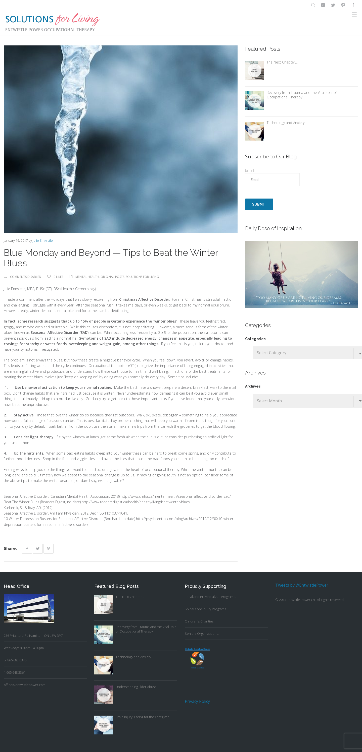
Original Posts (112, 277)
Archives (252, 386)
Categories (255, 339)
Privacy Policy (197, 701)
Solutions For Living (142, 277)
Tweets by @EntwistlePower (301, 585)
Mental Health (87, 277)
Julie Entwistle (43, 240)
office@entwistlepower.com (25, 684)
